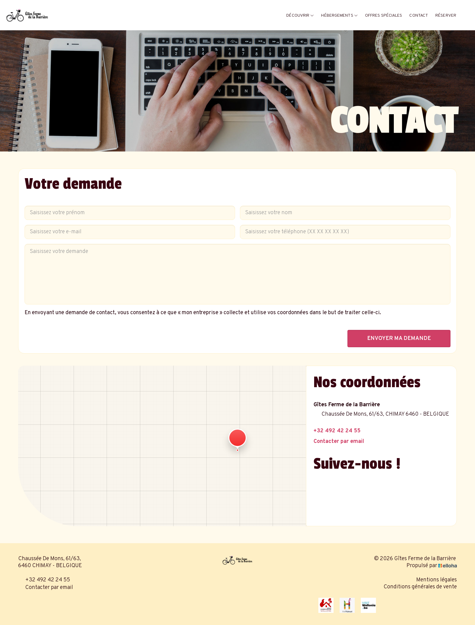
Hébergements (339, 15)
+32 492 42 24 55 (44, 580)
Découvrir (300, 15)
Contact (418, 15)
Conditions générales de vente (420, 586)
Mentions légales (436, 580)
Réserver (445, 15)
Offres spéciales (383, 15)
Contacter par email (45, 587)
